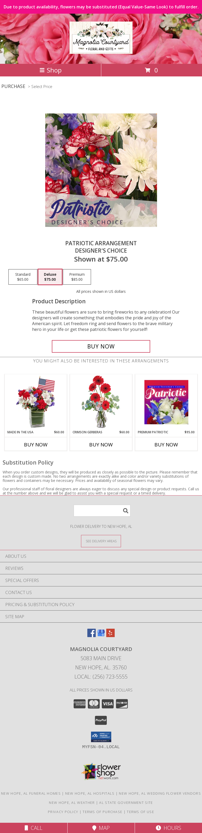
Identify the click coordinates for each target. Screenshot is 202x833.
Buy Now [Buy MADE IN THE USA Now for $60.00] (36, 444)
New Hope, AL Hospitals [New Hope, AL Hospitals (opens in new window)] (90, 793)
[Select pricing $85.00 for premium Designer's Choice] (77, 277)
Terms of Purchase (102, 811)
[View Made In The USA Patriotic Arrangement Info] (36, 402)
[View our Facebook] (91, 635)
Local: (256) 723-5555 (101, 676)
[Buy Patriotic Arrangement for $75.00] (101, 346)
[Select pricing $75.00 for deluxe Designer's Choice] (50, 277)
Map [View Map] (101, 827)
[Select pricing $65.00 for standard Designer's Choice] (23, 277)
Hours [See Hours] (168, 827)
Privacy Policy (63, 811)
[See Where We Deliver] (101, 540)
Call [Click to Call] (33, 827)
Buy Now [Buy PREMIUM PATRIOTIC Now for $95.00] (166, 444)
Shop (50, 70)
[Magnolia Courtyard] (101, 51)
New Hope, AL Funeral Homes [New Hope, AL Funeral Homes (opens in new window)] (31, 793)
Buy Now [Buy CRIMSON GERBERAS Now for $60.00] (101, 444)
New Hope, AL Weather (72, 802)
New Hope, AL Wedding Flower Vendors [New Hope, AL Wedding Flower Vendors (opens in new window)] (160, 793)
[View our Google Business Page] (101, 635)
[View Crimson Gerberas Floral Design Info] (101, 402)
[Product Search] (102, 511)
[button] (101, 737)
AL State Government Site (126, 802)
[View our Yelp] (110, 635)
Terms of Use (140, 811)
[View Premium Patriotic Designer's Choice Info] (166, 402)
